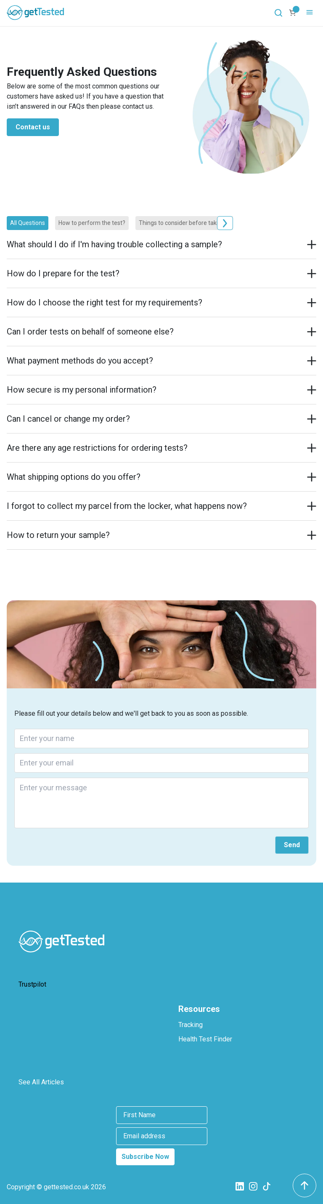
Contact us (33, 127)
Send (292, 845)
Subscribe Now (145, 1157)
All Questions (27, 222)
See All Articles (41, 1082)
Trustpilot (32, 984)
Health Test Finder (205, 1039)
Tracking (190, 1025)
